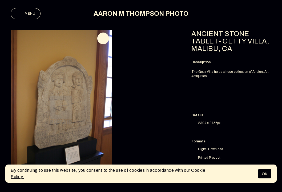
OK (265, 173)
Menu (25, 13)
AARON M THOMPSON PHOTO (141, 13)
